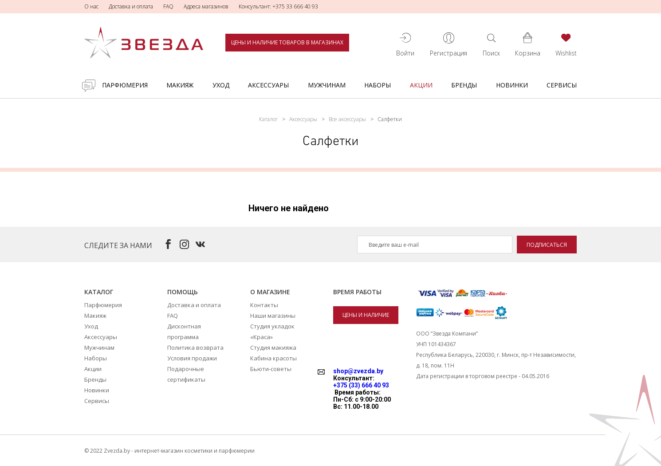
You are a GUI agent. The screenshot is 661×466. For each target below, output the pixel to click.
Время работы (357, 292)
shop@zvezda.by (358, 371)
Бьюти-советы (270, 369)
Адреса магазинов (206, 6)
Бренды (464, 85)
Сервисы (562, 85)
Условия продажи (192, 358)
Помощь (182, 292)
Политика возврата (195, 347)
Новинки (512, 85)
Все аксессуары (347, 119)
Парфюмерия (125, 85)
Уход (220, 85)
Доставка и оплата (131, 6)
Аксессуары (268, 85)
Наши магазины (272, 316)
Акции (421, 85)
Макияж (179, 85)
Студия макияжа (273, 347)
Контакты (264, 305)
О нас (91, 6)
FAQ (168, 6)
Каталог (268, 119)
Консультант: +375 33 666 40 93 (278, 6)
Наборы (377, 85)
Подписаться (547, 245)
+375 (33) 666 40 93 (361, 385)
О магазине (270, 292)
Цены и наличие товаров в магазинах (287, 42)
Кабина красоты (273, 358)
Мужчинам (327, 85)
